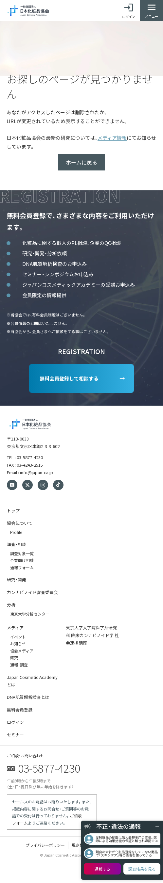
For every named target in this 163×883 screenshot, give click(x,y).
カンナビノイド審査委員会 (32, 592)
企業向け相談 (22, 560)
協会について (19, 523)
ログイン (15, 722)
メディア (15, 627)
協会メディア (21, 650)
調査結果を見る (142, 869)
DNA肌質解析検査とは (28, 697)
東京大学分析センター (29, 614)
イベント (18, 636)
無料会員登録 (19, 710)
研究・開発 (16, 579)
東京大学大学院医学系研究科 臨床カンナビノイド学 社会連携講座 (92, 635)
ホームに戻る (81, 162)
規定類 (77, 845)
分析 (11, 605)
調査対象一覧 (22, 553)
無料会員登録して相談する (69, 378)
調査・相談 (16, 544)
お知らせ (18, 643)
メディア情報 (112, 137)
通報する (102, 869)
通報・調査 (19, 664)
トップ (13, 510)
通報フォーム (22, 567)
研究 (14, 657)
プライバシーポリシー (45, 845)
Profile (16, 532)
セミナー (15, 734)
